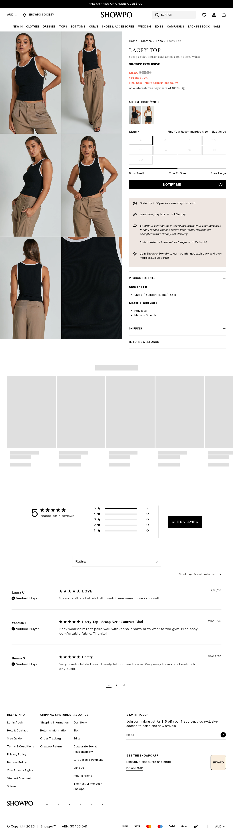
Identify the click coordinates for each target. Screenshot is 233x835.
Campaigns (175, 26)
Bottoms (78, 26)
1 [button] (109, 684)
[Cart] (223, 15)
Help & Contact (17, 730)
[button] (121, 509)
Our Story (80, 722)
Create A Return (51, 746)
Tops (63, 26)
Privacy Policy (16, 754)
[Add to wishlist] (220, 184)
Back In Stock (199, 26)
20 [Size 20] (141, 160)
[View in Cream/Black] (148, 115)
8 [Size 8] (189, 140)
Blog (77, 730)
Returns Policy (17, 762)
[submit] (223, 734)
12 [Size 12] (140, 150)
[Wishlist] (204, 15)
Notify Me (172, 184)
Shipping (177, 328)
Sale (216, 26)
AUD (12, 14)
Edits (159, 26)
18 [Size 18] (214, 150)
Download (134, 768)
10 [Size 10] (214, 140)
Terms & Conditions (20, 746)
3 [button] (124, 684)
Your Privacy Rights (20, 770)
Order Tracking (50, 738)
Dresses (49, 26)
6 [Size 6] (165, 140)
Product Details (177, 278)
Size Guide (218, 131)
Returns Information (53, 730)
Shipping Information (54, 722)
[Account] (214, 15)
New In (18, 26)
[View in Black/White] (135, 115)
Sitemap (12, 786)
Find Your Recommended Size (188, 131)
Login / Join (15, 722)
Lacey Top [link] (174, 41)
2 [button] (116, 684)
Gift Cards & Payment (88, 760)
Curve (93, 26)
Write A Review (184, 521)
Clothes (32, 26)
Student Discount (19, 778)
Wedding (145, 26)
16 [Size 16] (189, 150)
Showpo (152, 253)
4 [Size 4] (141, 140)
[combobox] (116, 561)
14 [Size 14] (165, 150)
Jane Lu (79, 768)
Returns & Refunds (177, 342)
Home (133, 41)
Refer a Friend (83, 776)
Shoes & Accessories (118, 26)
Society (163, 253)
